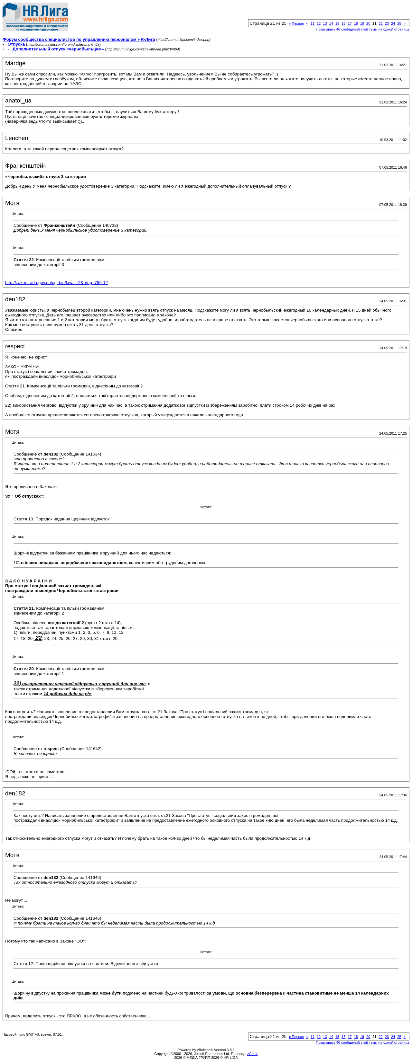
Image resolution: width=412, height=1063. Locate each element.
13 (325, 23)
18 (356, 23)
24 (393, 23)
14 (331, 23)
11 (312, 23)
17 (349, 23)
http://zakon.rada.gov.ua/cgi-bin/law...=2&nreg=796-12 (56, 282)
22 (381, 23)
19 (362, 23)
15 (337, 23)
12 (319, 23)
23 (387, 23)
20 (368, 23)
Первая (296, 23)
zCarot (252, 1054)
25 (399, 23)
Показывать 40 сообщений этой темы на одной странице (362, 29)
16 (343, 23)
